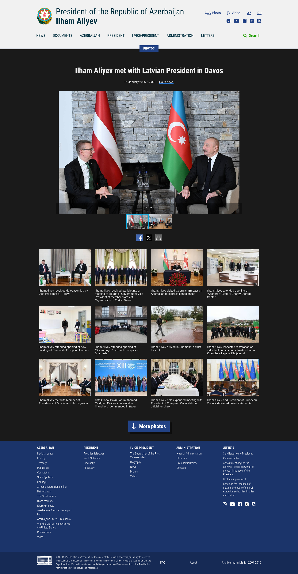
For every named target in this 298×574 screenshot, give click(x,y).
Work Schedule (92, 458)
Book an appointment (234, 479)
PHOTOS (149, 48)
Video (236, 13)
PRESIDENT (115, 35)
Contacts (181, 467)
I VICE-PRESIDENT (145, 35)
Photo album (44, 532)
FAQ (162, 562)
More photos (152, 426)
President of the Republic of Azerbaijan (120, 12)
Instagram (228, 21)
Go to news (166, 81)
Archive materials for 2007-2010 (241, 562)
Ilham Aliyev (76, 21)
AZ (249, 13)
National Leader (45, 453)
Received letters (232, 458)
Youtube (236, 21)
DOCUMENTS (62, 35)
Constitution (43, 472)
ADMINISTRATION (180, 35)
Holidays (42, 482)
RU (259, 13)
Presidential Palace (187, 463)
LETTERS (208, 35)
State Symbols (45, 477)
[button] (239, 152)
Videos (134, 476)
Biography (89, 463)
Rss (259, 21)
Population (43, 467)
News (133, 467)
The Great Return (46, 496)
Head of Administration (189, 453)
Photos (134, 471)
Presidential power (94, 453)
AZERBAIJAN (90, 35)
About (193, 562)
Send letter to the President (238, 453)
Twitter (252, 21)
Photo (216, 13)
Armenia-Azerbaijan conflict (52, 486)
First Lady (89, 467)
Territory (42, 463)
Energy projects (45, 505)
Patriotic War (44, 491)
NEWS (40, 35)
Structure (182, 458)
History (41, 458)
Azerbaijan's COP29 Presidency (54, 519)
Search (254, 35)
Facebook (244, 21)
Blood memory (45, 501)
